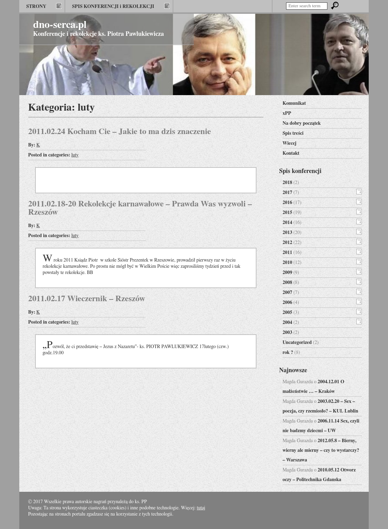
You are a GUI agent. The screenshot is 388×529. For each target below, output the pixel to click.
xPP (287, 113)
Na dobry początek (302, 123)
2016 (287, 202)
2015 (287, 212)
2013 (287, 232)
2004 (287, 322)
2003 (287, 332)
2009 (287, 272)
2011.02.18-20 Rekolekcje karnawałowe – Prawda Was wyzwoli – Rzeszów (140, 208)
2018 (287, 182)
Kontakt (291, 153)
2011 (287, 252)
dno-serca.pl (59, 25)
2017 (287, 192)
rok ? (288, 352)
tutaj (201, 508)
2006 (287, 302)
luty (74, 155)
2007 (287, 292)
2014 (287, 222)
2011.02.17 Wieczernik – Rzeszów (86, 299)
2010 (287, 262)
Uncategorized (297, 342)
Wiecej (289, 143)
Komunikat (294, 103)
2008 (287, 282)
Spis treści (293, 133)
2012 (287, 242)
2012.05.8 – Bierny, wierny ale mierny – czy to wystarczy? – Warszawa (321, 450)
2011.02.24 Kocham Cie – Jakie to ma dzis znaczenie (119, 132)
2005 (287, 312)
